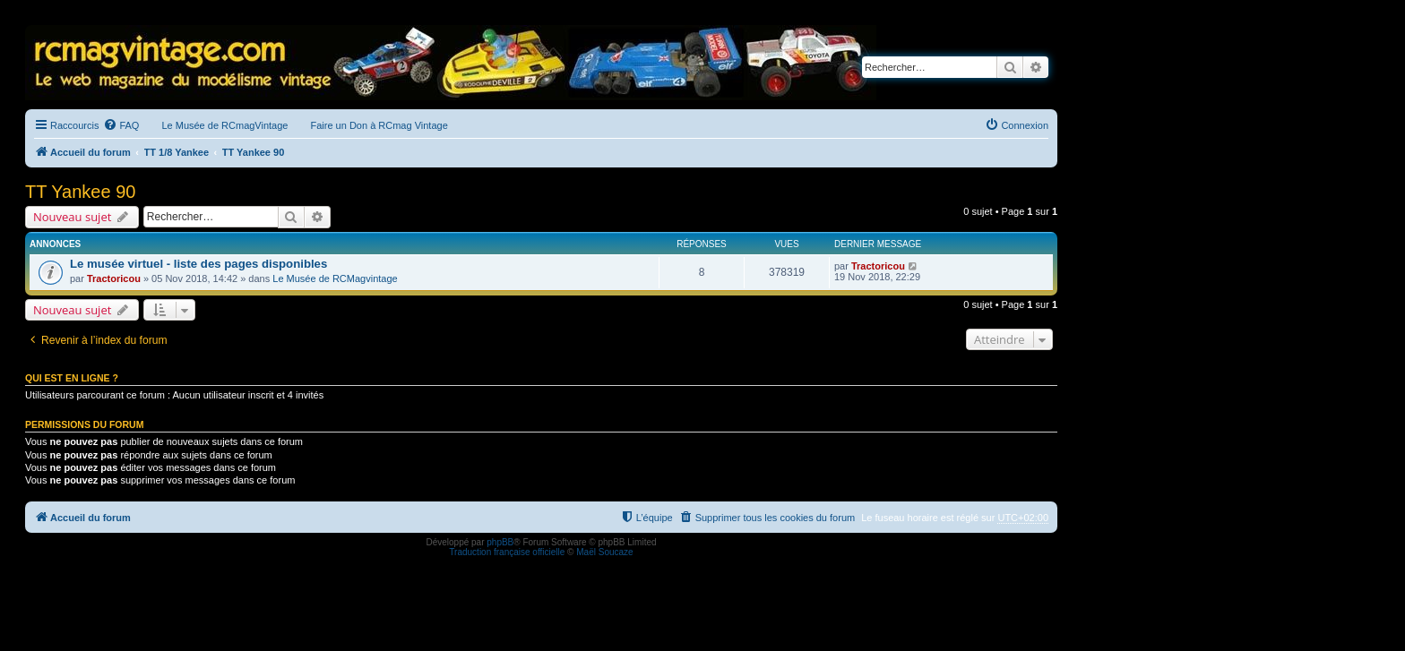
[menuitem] (121, 125)
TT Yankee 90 (80, 191)
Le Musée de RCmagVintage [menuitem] (224, 125)
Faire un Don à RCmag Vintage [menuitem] (378, 125)
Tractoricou (114, 278)
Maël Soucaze (604, 552)
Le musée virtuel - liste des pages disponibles (198, 263)
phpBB (500, 542)
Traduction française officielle (507, 552)
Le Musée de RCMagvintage (334, 278)
